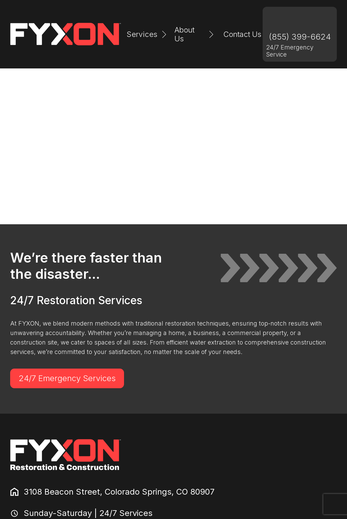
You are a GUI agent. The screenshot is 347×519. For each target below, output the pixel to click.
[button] (147, 34)
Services (142, 34)
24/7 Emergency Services (67, 378)
